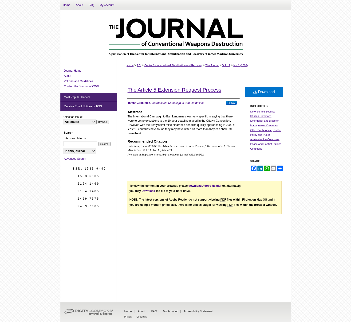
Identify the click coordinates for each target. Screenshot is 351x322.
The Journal (212, 65)
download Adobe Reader (205, 185)
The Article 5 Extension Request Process (174, 90)
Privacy (128, 316)
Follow (231, 102)
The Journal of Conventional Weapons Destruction (175, 34)
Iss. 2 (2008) (240, 65)
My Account (170, 311)
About (67, 76)
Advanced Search (75, 158)
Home (130, 65)
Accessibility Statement (198, 311)
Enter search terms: (75, 138)
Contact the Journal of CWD (81, 86)
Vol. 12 (226, 65)
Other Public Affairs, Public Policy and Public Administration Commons (265, 135)
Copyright (142, 316)
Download (264, 92)
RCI (139, 65)
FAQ (154, 311)
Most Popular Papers (77, 97)
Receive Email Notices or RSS (83, 106)
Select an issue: (73, 117)
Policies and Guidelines (78, 81)
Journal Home (73, 70)
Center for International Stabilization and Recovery (173, 65)
